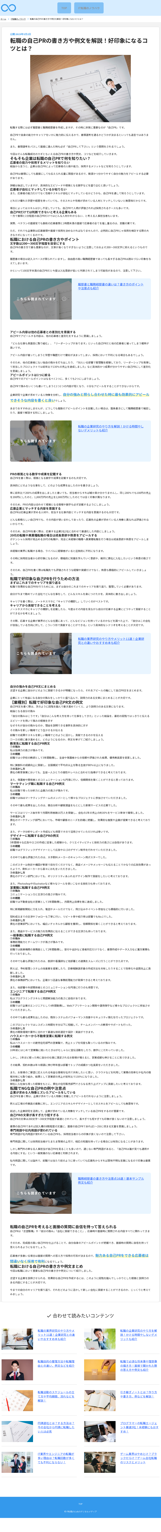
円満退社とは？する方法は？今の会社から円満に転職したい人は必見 (58, 1436)
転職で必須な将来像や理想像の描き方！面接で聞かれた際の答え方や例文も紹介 (139, 1369)
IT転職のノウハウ (89, 8)
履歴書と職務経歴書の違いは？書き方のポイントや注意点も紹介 (111, 288)
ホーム (3, 19)
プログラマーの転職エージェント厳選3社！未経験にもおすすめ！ (139, 1434)
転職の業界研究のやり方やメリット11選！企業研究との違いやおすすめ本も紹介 (111, 642)
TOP (64, 8)
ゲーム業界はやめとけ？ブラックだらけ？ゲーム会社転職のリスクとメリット (139, 1469)
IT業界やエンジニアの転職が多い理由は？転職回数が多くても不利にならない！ (58, 1469)
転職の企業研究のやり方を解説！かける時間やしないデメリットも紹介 (111, 430)
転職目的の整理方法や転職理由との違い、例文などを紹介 (58, 1367)
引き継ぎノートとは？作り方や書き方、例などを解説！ (139, 1401)
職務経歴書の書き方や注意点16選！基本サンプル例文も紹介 (111, 1182)
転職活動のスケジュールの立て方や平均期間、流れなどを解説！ (58, 1401)
